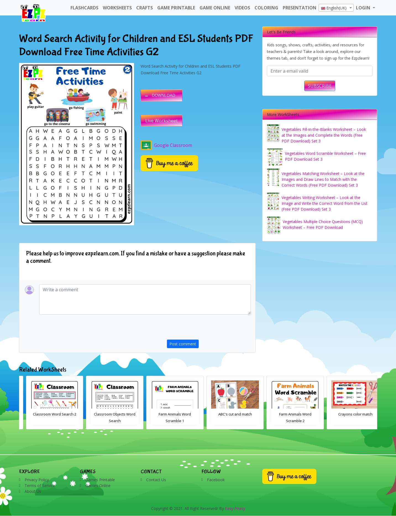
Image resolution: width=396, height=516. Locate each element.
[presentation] (209, 329)
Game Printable (176, 8)
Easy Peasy (235, 508)
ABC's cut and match (288, 414)
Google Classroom (166, 145)
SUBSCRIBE (320, 86)
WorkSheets (117, 8)
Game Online (215, 8)
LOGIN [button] (363, 8)
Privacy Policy (37, 479)
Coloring (266, 8)
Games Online (98, 485)
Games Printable (100, 479)
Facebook (216, 479)
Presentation (299, 8)
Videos (242, 8)
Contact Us (156, 479)
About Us (33, 491)
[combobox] (336, 8)
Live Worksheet (161, 121)
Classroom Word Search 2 (108, 414)
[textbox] (336, 8)
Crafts (144, 8)
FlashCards (84, 8)
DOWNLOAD (163, 95)
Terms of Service (40, 485)
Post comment (182, 343)
